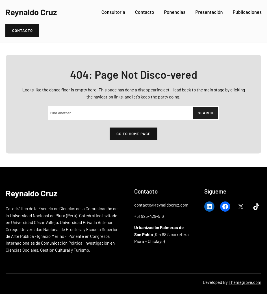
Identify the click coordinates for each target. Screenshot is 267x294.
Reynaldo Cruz (31, 12)
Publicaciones (247, 12)
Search (205, 113)
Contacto (144, 12)
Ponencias (175, 12)
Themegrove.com (245, 282)
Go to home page (133, 133)
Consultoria (113, 12)
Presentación (209, 12)
